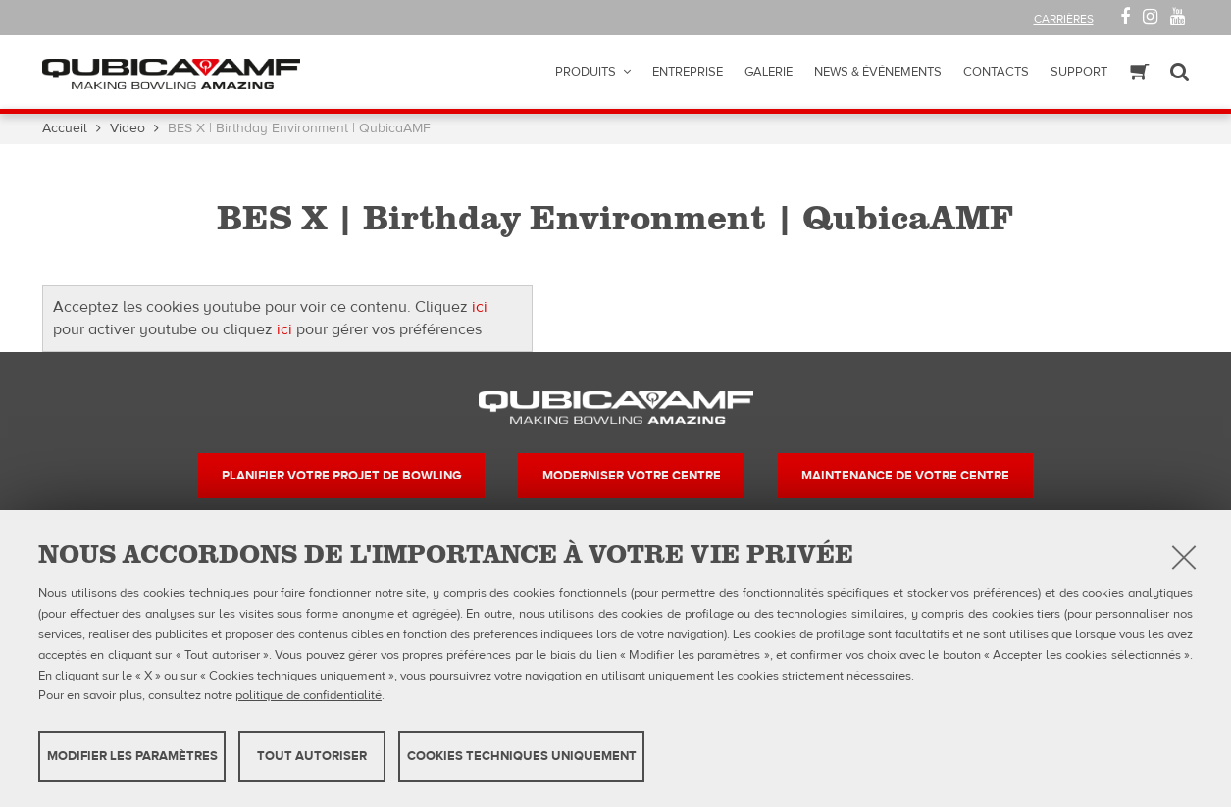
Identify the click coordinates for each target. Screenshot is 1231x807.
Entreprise (687, 71)
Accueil (64, 128)
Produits (585, 71)
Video (127, 128)
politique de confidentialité (308, 695)
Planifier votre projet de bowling (341, 475)
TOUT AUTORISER (312, 756)
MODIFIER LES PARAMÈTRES (132, 756)
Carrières (1064, 18)
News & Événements (878, 71)
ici (479, 307)
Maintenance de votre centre (905, 475)
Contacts (996, 71)
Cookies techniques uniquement (522, 756)
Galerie (768, 71)
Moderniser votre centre (631, 475)
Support (1079, 71)
